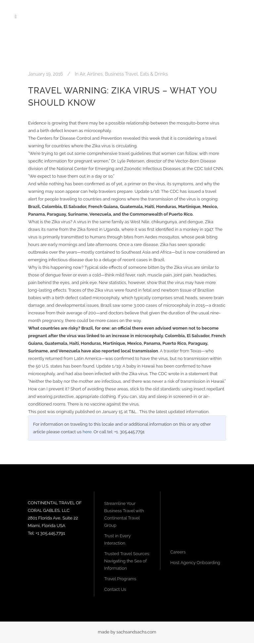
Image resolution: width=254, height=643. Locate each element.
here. (88, 431)
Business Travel (121, 74)
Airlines (95, 74)
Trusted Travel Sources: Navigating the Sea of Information (127, 561)
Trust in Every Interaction (117, 539)
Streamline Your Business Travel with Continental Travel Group (124, 514)
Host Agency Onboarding (195, 562)
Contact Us (115, 589)
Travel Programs (120, 578)
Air (82, 74)
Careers (178, 552)
